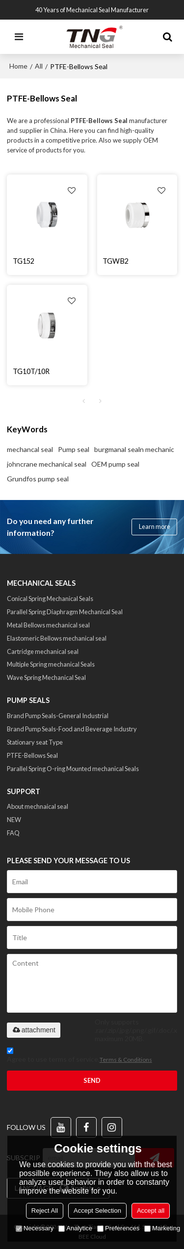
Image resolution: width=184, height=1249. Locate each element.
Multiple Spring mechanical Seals (51, 664)
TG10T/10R (31, 371)
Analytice (75, 1228)
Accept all (150, 1210)
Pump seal (73, 449)
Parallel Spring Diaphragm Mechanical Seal (65, 612)
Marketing (162, 1228)
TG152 (23, 261)
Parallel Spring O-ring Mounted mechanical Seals (73, 769)
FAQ (13, 833)
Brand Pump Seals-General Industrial (57, 716)
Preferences (118, 1228)
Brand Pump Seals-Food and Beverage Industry (72, 729)
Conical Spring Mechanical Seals (50, 598)
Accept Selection (97, 1210)
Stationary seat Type (35, 742)
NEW (14, 820)
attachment (33, 1030)
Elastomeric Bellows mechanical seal (56, 638)
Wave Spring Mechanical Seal (46, 677)
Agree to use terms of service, (79, 1057)
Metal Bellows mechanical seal (48, 625)
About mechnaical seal (37, 806)
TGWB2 (116, 261)
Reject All (44, 1210)
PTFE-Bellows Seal (32, 755)
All (39, 66)
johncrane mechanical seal (46, 464)
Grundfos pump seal (38, 479)
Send (92, 1080)
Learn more (154, 526)
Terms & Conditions (126, 1059)
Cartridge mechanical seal (43, 651)
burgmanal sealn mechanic (134, 449)
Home (18, 66)
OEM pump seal (115, 464)
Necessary (34, 1228)
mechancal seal (30, 449)
